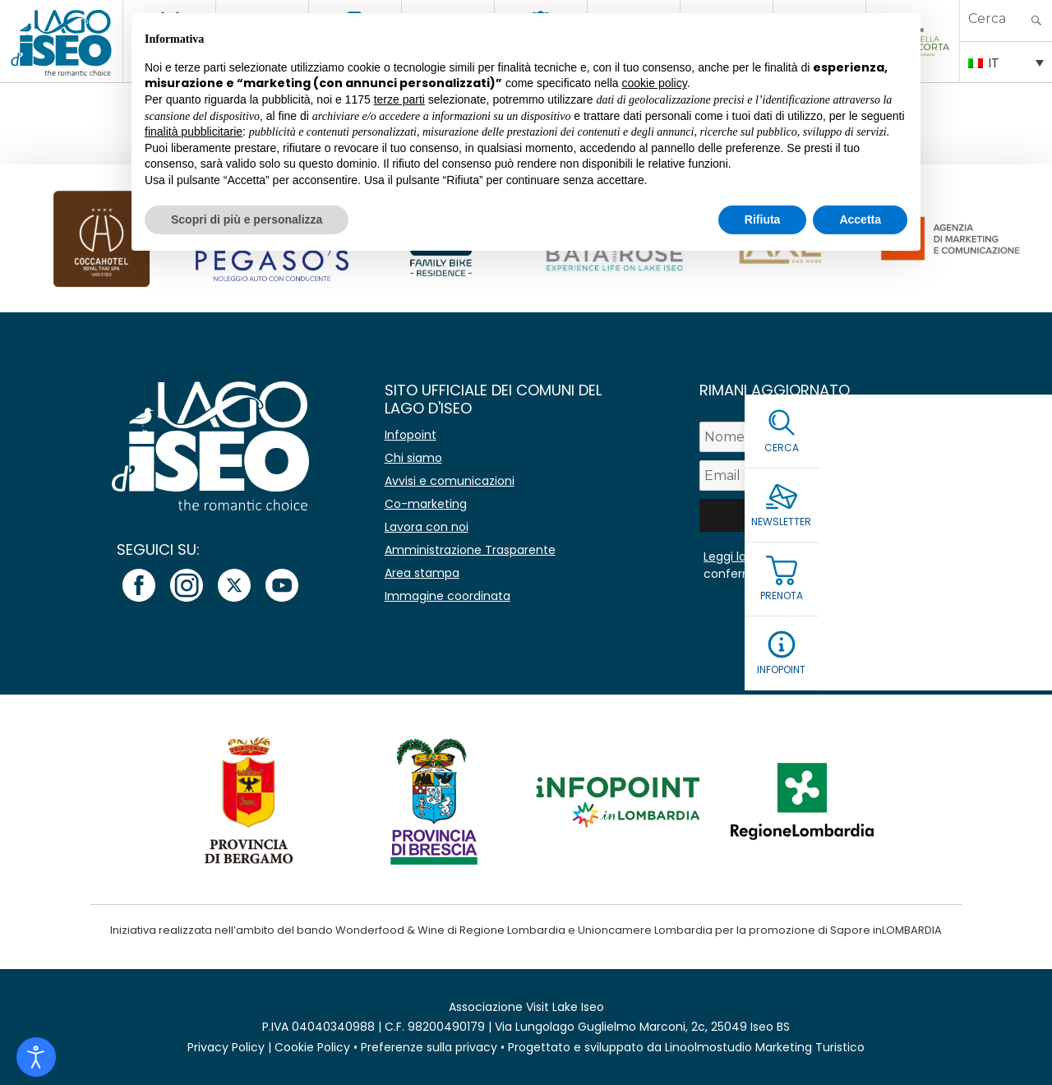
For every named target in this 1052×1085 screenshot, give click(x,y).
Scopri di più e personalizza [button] (246, 219)
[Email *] (836, 475)
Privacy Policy (226, 1047)
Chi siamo (413, 458)
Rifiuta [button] (763, 219)
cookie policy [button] (654, 83)
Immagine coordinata (447, 596)
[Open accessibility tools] (36, 1057)
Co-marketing (426, 504)
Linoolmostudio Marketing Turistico (765, 1047)
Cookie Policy (312, 1047)
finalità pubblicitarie (193, 131)
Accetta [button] (860, 219)
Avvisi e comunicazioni (449, 481)
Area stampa (422, 573)
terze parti (399, 99)
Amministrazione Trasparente (470, 550)
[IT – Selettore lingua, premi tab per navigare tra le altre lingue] (1006, 61)
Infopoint (410, 435)
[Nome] (836, 437)
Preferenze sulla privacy (429, 1047)
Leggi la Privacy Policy (765, 556)
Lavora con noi (426, 527)
